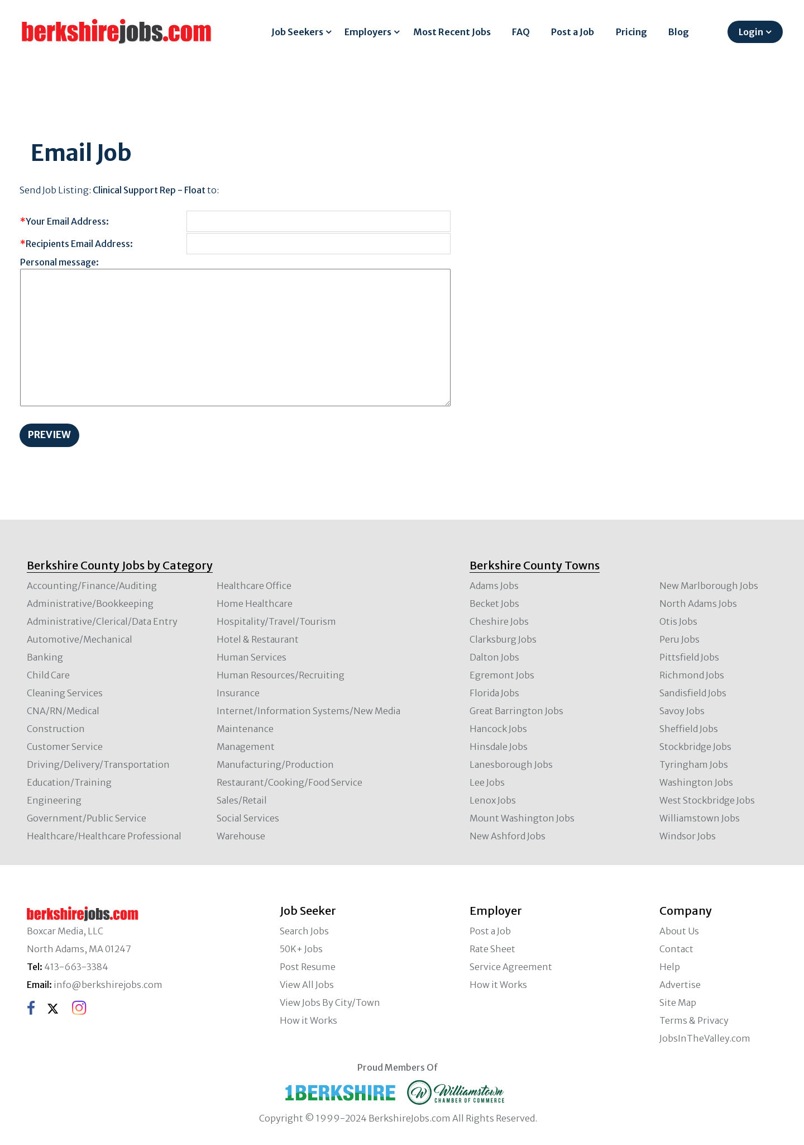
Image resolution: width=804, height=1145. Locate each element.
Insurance (238, 693)
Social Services (248, 818)
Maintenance (245, 728)
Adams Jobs (494, 585)
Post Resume (308, 966)
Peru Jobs (679, 639)
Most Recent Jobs (452, 31)
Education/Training (69, 782)
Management (246, 746)
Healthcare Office (254, 585)
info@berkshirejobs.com (108, 984)
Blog (678, 31)
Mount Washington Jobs (522, 818)
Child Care (48, 675)
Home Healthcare (255, 603)
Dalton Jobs (494, 657)
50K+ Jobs (301, 948)
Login (751, 31)
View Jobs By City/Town (330, 1002)
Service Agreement (511, 966)
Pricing (631, 31)
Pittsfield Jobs (689, 657)
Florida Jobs (494, 693)
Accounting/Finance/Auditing (92, 585)
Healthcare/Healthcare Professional (104, 836)
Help (669, 966)
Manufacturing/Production (275, 764)
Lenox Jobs (493, 800)
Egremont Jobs (502, 675)
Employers (367, 31)
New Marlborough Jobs (708, 585)
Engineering (54, 800)
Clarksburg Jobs (503, 639)
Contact (676, 948)
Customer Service (65, 746)
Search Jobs (304, 931)
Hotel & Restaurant (258, 639)
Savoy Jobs (682, 710)
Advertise (680, 984)
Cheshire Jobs (499, 621)
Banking (45, 657)
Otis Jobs (678, 621)
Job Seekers (297, 31)
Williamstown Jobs (699, 818)
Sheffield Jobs (688, 728)
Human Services (251, 657)
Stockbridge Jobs (695, 746)
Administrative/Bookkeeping (90, 603)
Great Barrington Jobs (516, 710)
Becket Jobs (494, 603)
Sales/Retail (242, 800)
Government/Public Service (86, 818)
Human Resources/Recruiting (280, 675)
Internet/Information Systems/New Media (308, 710)
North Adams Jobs (698, 603)
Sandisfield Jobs (692, 693)
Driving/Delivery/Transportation (98, 764)
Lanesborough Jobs (511, 764)
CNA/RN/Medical (63, 710)
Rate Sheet (492, 948)
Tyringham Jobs (693, 764)
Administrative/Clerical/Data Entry (102, 621)
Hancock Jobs (498, 728)
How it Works (308, 1020)
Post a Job (572, 31)
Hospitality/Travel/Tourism (276, 621)
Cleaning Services (65, 693)
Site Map (677, 1002)
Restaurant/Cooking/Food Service (289, 782)
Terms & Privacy (694, 1020)
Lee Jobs (487, 782)
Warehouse (241, 836)
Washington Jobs (696, 782)
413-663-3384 (76, 966)
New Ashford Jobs (507, 836)
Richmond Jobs (691, 675)
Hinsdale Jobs (499, 746)
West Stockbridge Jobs (707, 800)
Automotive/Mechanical (79, 639)
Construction (56, 728)
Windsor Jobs (687, 836)
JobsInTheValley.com (704, 1038)
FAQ (521, 31)
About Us (679, 931)
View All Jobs (307, 984)
